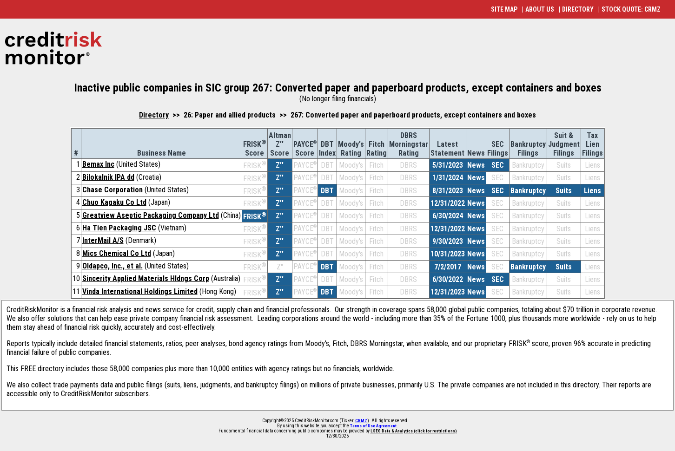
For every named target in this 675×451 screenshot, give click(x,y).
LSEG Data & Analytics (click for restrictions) (414, 431)
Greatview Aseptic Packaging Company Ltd (150, 215)
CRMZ (361, 420)
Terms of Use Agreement (373, 426)
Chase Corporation (112, 189)
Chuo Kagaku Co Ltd (114, 202)
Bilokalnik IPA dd (108, 177)
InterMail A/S (103, 240)
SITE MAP (504, 9)
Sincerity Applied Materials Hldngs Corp (145, 278)
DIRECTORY (578, 9)
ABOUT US (539, 9)
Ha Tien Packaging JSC (119, 227)
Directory (154, 115)
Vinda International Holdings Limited (140, 291)
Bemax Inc (98, 164)
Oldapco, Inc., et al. (112, 265)
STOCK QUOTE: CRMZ (631, 9)
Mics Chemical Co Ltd (116, 253)
